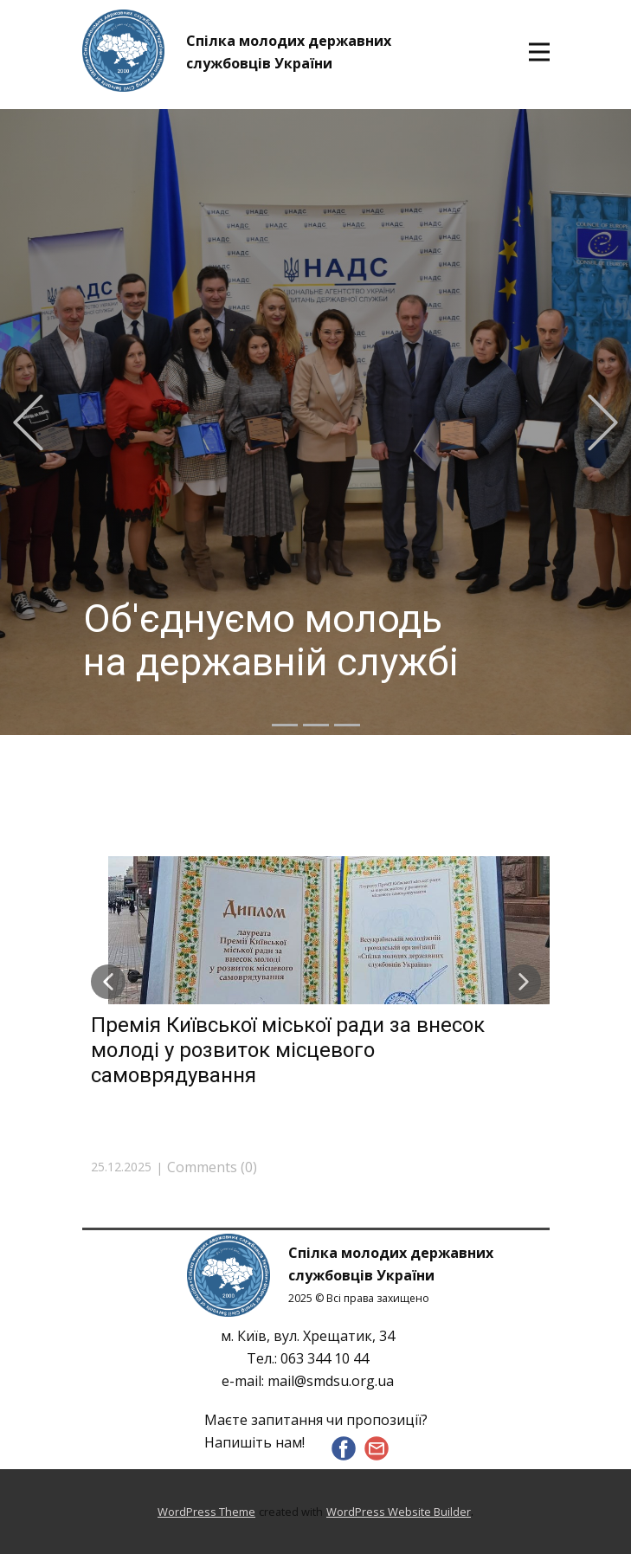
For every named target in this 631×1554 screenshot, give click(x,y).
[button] (28, 422)
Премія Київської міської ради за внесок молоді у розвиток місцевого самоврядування (288, 1050)
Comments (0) (212, 1167)
